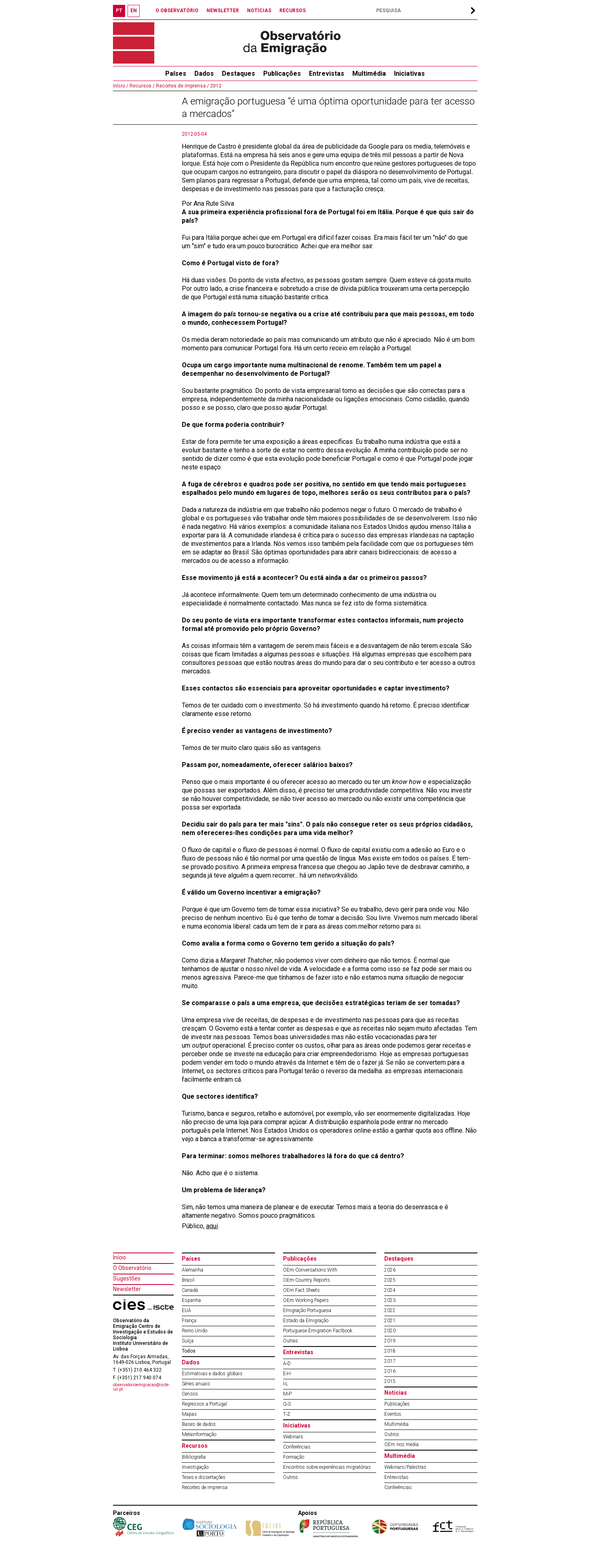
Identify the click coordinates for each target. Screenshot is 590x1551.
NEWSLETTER (223, 10)
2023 (390, 1300)
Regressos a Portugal (204, 1404)
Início (119, 1257)
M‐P (287, 1394)
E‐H (287, 1373)
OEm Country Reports (306, 1280)
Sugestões (127, 1278)
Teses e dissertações (204, 1477)
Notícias (395, 1392)
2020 (390, 1331)
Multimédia (369, 73)
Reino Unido (194, 1331)
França (189, 1320)
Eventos (392, 1414)
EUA (186, 1310)
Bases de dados (199, 1424)
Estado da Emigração (305, 1320)
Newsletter (127, 1289)
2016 (390, 1371)
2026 (390, 1270)
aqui (212, 1226)
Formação (293, 1457)
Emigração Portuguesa (307, 1310)
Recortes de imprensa (205, 1487)
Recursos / (141, 86)
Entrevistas (326, 73)
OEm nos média (401, 1444)
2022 (390, 1310)
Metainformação (199, 1434)
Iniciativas (409, 73)
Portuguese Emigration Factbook (317, 1331)
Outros (290, 1477)
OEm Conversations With (310, 1270)
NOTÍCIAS (259, 10)
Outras (290, 1341)
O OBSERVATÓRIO (176, 10)
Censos (190, 1394)
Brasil (188, 1280)
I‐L (285, 1384)
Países (191, 1258)
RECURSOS (292, 10)
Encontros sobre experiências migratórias (327, 1467)
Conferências (297, 1447)
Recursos (195, 1445)
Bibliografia (194, 1457)
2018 (390, 1351)
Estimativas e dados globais (212, 1373)
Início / (120, 86)
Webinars (293, 1437)
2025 (390, 1280)
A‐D (287, 1363)
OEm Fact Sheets (301, 1290)
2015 (390, 1381)
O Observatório (132, 1268)
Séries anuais (196, 1384)
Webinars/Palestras (405, 1467)
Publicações (282, 73)
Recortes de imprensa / (182, 86)
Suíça (188, 1341)
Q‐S (287, 1404)
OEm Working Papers (306, 1300)
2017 (390, 1361)
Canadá (190, 1290)
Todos (189, 1351)
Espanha (191, 1300)
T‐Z (287, 1414)
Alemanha (192, 1270)
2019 (390, 1341)
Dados (204, 73)
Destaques (238, 73)
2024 (390, 1290)
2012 (215, 86)
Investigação (195, 1467)
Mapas (189, 1414)
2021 (390, 1320)
